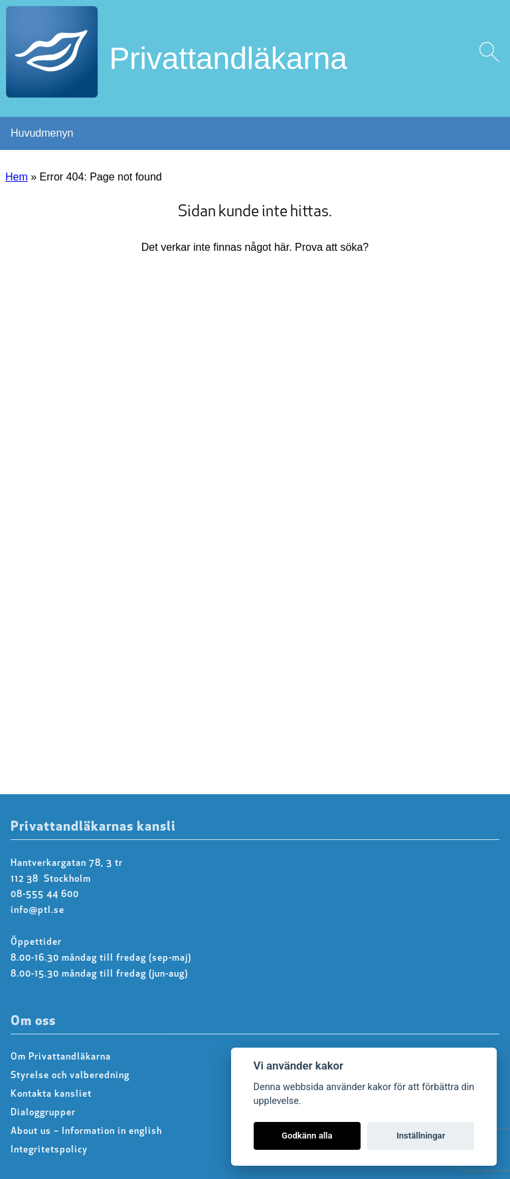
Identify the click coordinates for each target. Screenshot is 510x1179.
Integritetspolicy (49, 1150)
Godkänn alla (307, 1136)
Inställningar (420, 1136)
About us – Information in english (86, 1132)
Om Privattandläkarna (61, 1057)
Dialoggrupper (43, 1113)
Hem (16, 176)
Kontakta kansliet (51, 1094)
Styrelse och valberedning (70, 1076)
